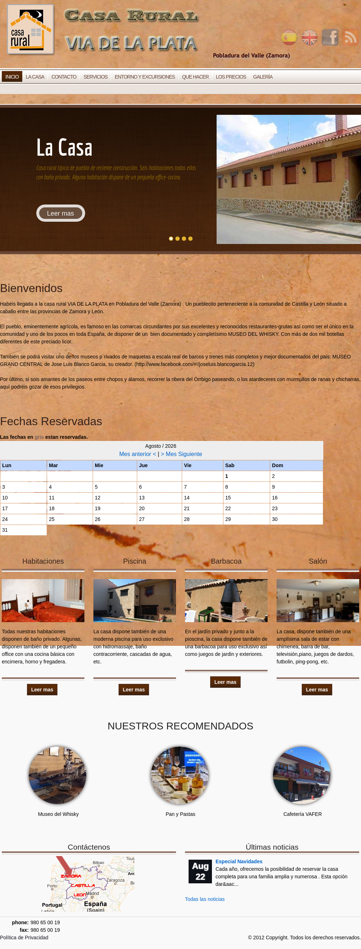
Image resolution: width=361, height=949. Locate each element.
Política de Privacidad (24, 937)
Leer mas (60, 213)
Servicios (95, 77)
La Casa (35, 77)
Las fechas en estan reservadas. (44, 437)
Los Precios (231, 77)
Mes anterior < (138, 454)
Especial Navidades (239, 861)
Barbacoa (226, 561)
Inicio (12, 77)
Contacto (63, 77)
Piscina (134, 561)
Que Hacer (195, 77)
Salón (318, 561)
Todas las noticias (205, 899)
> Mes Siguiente (181, 454)
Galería (263, 77)
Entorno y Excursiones (145, 77)
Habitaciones (43, 561)
